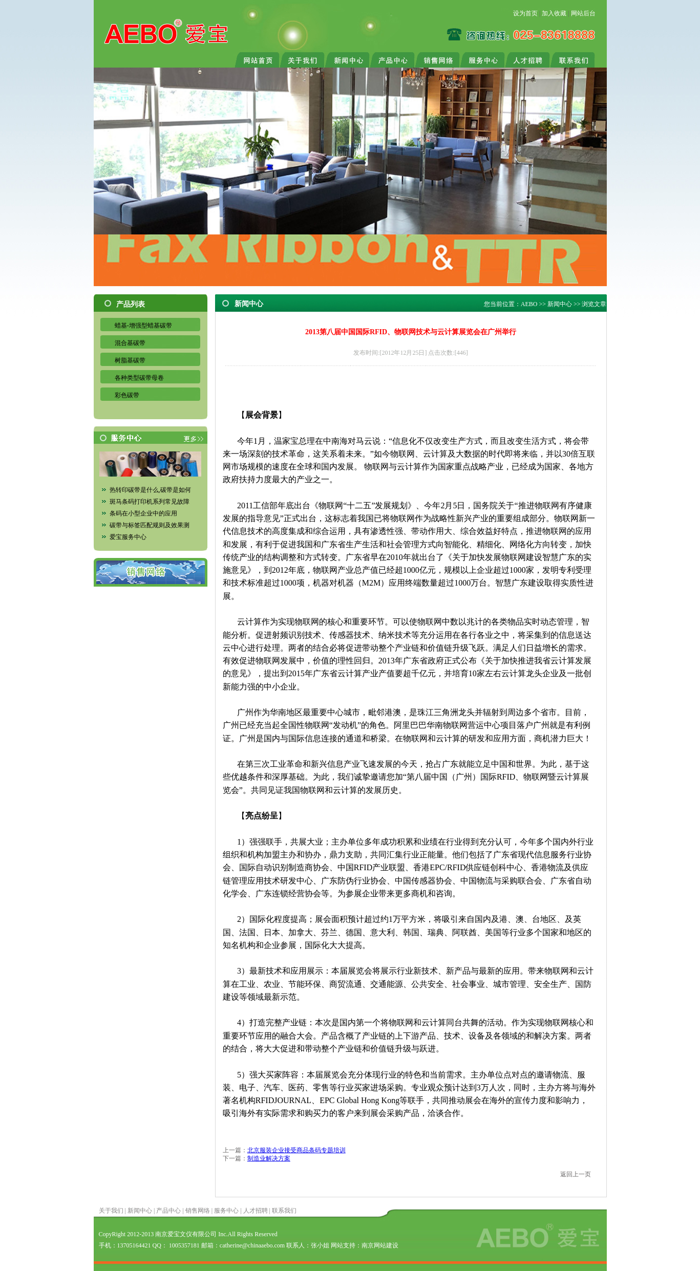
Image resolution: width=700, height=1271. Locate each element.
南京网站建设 (380, 1245)
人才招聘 (255, 1210)
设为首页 (525, 13)
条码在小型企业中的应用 (143, 513)
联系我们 (284, 1210)
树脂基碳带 (130, 360)
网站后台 (583, 13)
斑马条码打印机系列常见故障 (149, 501)
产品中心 (168, 1210)
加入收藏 (554, 13)
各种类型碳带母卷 (139, 377)
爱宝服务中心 (128, 537)
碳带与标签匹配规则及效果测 (149, 525)
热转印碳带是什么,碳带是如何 (150, 489)
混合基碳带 (130, 343)
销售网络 (197, 1210)
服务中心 (226, 1210)
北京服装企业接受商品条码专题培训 (296, 1150)
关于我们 (111, 1210)
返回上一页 (575, 1174)
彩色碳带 (127, 395)
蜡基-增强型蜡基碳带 (143, 325)
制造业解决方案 (268, 1158)
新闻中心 (559, 304)
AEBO (529, 304)
